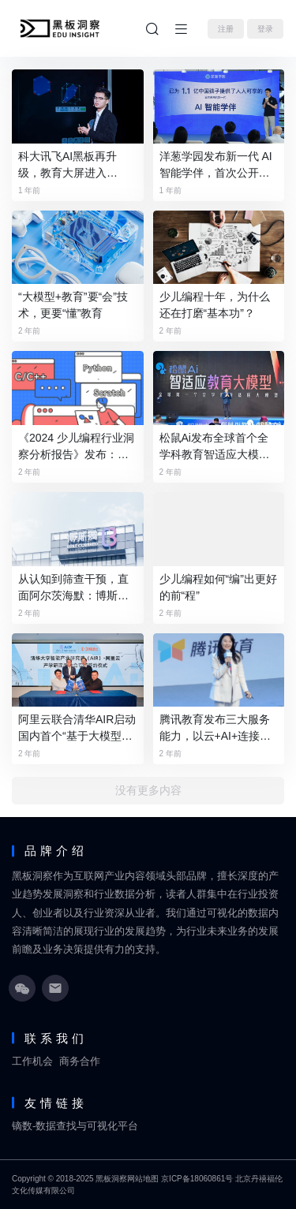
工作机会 (32, 1061)
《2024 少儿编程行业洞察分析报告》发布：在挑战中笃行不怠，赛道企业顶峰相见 (76, 447)
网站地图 (143, 1178)
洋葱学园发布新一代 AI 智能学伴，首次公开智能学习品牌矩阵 (215, 165)
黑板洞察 (111, 1178)
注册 (226, 28)
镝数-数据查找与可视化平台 (75, 1126)
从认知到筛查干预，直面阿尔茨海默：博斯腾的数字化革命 (73, 588)
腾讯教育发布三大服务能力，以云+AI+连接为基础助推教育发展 (215, 728)
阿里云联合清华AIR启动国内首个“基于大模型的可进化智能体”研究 (77, 728)
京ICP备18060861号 (197, 1178)
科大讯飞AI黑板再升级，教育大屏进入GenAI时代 (67, 165)
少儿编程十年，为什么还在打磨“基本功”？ (214, 304)
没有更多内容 (148, 791)
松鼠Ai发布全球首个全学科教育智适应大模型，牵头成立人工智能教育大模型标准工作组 (214, 447)
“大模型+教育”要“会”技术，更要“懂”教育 (73, 304)
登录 (265, 28)
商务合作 (79, 1061)
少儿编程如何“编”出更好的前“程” (218, 587)
